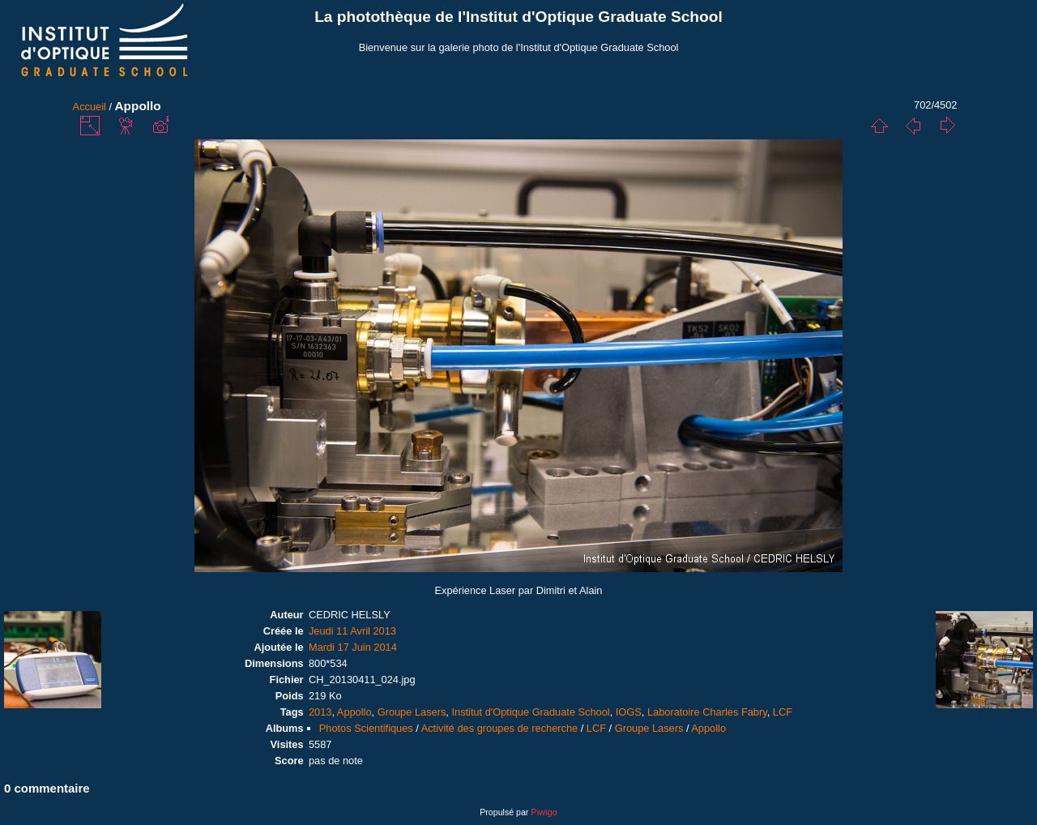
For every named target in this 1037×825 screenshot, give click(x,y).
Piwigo (544, 812)
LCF (782, 712)
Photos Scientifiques (366, 728)
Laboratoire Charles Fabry (707, 712)
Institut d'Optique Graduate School (530, 712)
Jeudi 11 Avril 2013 (352, 631)
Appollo (354, 712)
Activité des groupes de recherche (499, 728)
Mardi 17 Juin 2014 (353, 647)
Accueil (89, 106)
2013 (320, 712)
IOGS (629, 712)
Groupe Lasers (412, 712)
